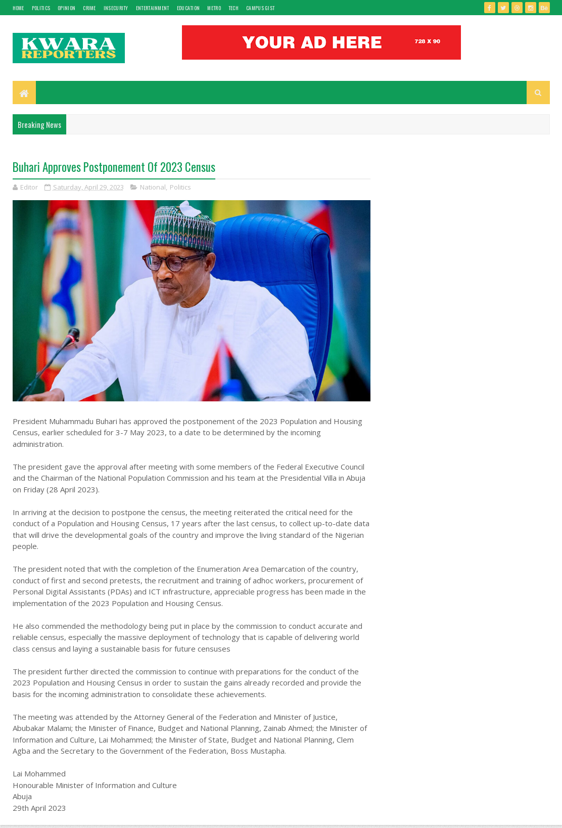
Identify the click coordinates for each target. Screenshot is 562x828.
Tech (233, 8)
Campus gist (260, 8)
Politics (41, 8)
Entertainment (152, 8)
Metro (214, 8)
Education (188, 8)
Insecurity (116, 8)
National (153, 187)
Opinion (66, 8)
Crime (89, 8)
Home (18, 8)
